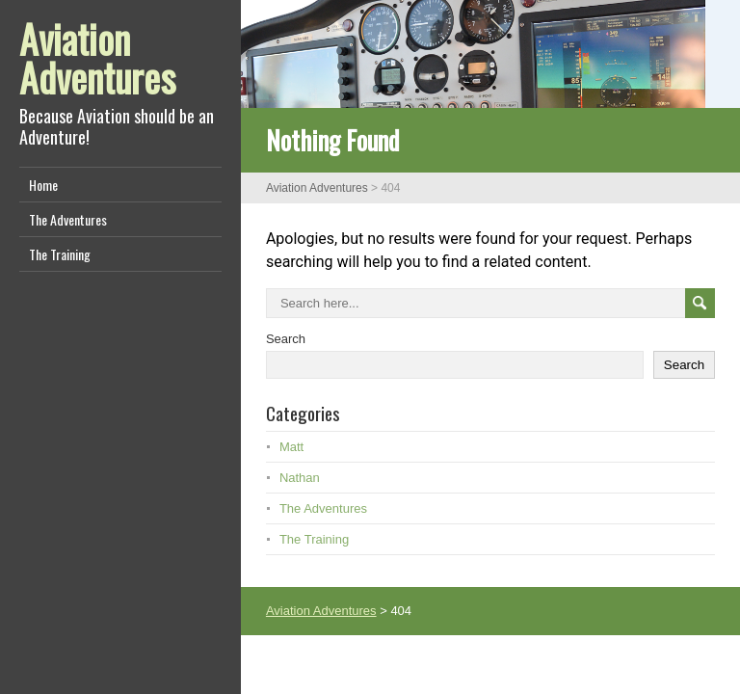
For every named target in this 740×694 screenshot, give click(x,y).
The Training (60, 254)
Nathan (299, 477)
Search (285, 339)
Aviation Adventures (97, 58)
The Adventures (68, 219)
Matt (291, 447)
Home (43, 184)
